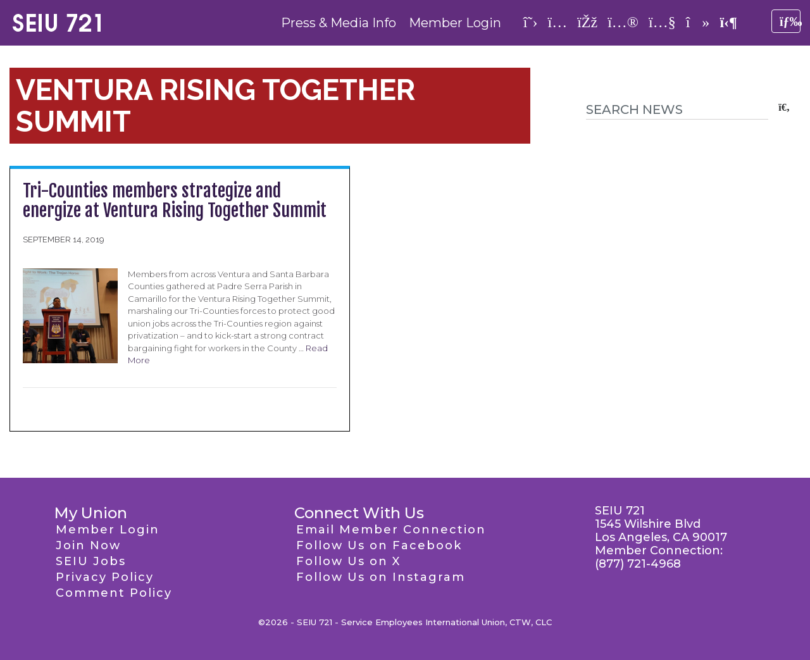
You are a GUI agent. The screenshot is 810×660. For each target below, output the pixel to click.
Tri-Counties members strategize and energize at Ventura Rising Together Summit (175, 200)
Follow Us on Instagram (380, 577)
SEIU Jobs (91, 561)
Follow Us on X (348, 561)
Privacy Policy (105, 577)
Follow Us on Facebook (379, 545)
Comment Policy (114, 593)
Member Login (455, 22)
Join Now (88, 545)
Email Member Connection (391, 530)
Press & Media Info (338, 22)
